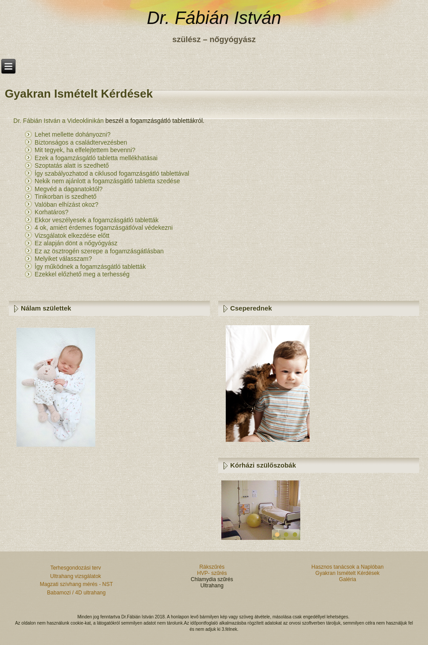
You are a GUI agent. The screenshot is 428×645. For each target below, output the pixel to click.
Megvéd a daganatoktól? (68, 189)
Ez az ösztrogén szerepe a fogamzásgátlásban (99, 251)
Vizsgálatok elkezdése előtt (73, 235)
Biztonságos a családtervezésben (82, 142)
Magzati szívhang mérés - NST (76, 584)
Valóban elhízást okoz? (66, 204)
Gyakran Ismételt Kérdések (347, 573)
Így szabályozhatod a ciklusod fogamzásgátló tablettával (112, 173)
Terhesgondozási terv (76, 568)
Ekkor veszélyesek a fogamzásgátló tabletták (97, 220)
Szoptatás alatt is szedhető (72, 165)
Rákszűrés (211, 567)
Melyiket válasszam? (63, 258)
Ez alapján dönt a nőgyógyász (77, 243)
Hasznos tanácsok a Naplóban (347, 567)
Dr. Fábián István (214, 18)
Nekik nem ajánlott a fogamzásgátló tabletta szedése (108, 181)
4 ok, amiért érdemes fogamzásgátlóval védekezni (104, 227)
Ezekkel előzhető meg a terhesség (82, 274)
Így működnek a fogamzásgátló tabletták (90, 266)
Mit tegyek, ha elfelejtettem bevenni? (85, 149)
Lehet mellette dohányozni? (72, 134)
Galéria (347, 579)
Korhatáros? (51, 212)
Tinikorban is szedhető (66, 196)
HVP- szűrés (212, 573)
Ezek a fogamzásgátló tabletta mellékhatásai (96, 157)
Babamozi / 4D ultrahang (76, 593)
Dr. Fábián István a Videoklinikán (58, 120)
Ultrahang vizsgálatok (76, 576)
